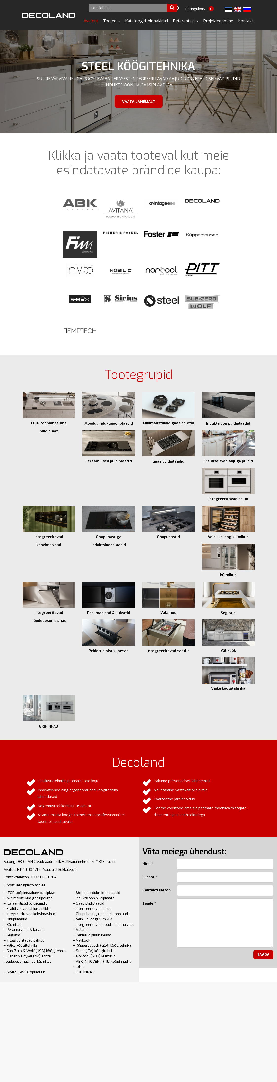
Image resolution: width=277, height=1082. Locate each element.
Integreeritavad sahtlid (168, 650)
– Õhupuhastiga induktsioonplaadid (101, 913)
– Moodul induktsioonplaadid (96, 892)
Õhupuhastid (168, 536)
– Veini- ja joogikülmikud (92, 919)
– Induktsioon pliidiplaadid (94, 898)
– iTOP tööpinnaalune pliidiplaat (29, 892)
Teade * (149, 903)
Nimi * (147, 863)
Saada (263, 954)
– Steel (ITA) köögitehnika (94, 950)
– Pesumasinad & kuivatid (25, 929)
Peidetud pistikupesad (109, 650)
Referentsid (184, 21)
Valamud (168, 612)
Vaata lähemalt (138, 101)
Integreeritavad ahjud (228, 499)
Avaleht (91, 21)
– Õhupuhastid (15, 919)
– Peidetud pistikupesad (92, 935)
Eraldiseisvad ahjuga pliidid (228, 461)
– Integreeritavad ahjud (92, 908)
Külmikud (228, 574)
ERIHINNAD (48, 726)
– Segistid (12, 935)
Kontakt (245, 21)
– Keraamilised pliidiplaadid (26, 903)
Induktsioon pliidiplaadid (228, 423)
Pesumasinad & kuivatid (108, 612)
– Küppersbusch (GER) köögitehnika (102, 945)
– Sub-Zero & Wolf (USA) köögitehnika (35, 950)
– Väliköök (81, 940)
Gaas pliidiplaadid (168, 461)
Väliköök (228, 650)
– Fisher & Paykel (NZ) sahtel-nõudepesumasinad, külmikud (28, 959)
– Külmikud (12, 924)
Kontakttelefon (155, 890)
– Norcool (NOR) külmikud (94, 956)
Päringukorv (195, 8)
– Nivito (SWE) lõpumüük (24, 972)
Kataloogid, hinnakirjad (146, 21)
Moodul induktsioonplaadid (108, 423)
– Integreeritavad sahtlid (24, 940)
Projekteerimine (218, 21)
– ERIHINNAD (83, 972)
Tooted (109, 21)
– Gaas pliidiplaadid (88, 903)
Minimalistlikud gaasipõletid (168, 423)
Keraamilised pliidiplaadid (108, 461)
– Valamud (82, 929)
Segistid (228, 612)
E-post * (149, 877)
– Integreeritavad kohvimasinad (30, 913)
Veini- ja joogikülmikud (228, 536)
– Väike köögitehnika (21, 945)
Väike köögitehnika (228, 688)
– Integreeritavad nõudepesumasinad (103, 924)
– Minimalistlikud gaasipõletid (28, 898)
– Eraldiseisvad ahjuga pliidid (27, 908)
